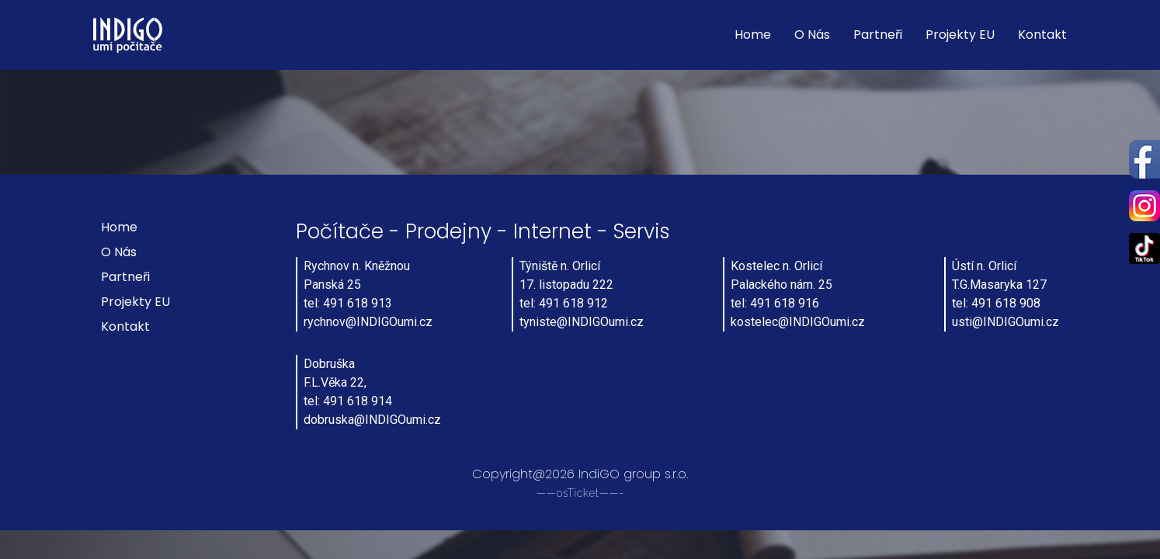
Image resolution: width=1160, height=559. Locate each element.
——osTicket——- (579, 493)
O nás (812, 34)
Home (753, 34)
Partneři (877, 34)
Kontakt (1042, 34)
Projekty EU (960, 34)
